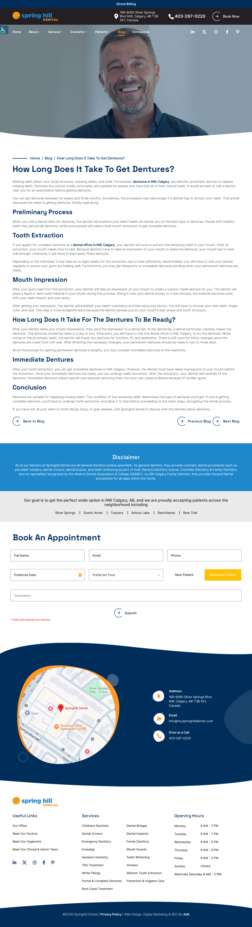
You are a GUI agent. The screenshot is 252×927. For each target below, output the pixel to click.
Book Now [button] (227, 16)
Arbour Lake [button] (140, 513)
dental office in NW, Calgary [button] (94, 245)
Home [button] (17, 32)
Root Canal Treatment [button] (97, 889)
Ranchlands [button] (166, 513)
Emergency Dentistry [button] (96, 841)
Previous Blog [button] (196, 421)
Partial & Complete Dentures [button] (102, 881)
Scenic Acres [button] (93, 513)
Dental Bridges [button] (137, 825)
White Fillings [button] (91, 873)
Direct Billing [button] (126, 4)
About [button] (33, 32)
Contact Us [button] (141, 32)
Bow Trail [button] (190, 513)
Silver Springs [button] (65, 513)
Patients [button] (101, 32)
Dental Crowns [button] (92, 833)
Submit (127, 613)
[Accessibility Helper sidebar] (4, 30)
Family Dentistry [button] (138, 841)
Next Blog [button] (227, 421)
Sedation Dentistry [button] (95, 857)
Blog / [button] (51, 158)
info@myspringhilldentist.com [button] (191, 721)
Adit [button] (186, 914)
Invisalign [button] (88, 849)
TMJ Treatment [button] (92, 865)
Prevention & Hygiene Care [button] (145, 881)
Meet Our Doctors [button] (25, 833)
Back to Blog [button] (30, 421)
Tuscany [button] (117, 513)
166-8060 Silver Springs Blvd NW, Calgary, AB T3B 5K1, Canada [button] (136, 16)
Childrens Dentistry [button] (95, 825)
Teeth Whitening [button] (138, 857)
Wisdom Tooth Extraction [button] (144, 873)
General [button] (54, 32)
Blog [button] (121, 32)
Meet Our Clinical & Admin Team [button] (35, 849)
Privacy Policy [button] (110, 914)
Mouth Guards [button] (137, 849)
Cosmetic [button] (77, 32)
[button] (35, 16)
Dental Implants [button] (137, 833)
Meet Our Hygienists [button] (27, 841)
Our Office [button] (20, 825)
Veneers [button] (132, 865)
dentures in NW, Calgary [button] (151, 181)
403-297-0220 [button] (187, 16)
